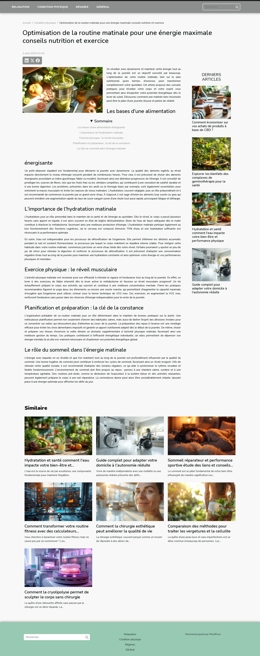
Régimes (82, 7)
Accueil (27, 23)
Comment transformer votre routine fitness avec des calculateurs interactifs (57, 531)
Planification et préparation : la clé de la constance (101, 143)
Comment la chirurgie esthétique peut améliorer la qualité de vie (125, 529)
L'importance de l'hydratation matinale (101, 132)
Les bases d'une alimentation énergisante (101, 127)
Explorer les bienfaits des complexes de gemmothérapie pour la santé (210, 179)
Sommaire (103, 121)
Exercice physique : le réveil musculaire (101, 138)
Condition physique (52, 7)
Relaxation (20, 7)
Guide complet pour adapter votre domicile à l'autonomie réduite (209, 288)
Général (102, 7)
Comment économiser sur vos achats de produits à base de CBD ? (210, 126)
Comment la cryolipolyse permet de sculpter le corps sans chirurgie (57, 594)
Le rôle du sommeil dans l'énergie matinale (101, 148)
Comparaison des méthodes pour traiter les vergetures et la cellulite (199, 529)
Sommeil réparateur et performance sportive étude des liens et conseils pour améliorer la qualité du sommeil (201, 465)
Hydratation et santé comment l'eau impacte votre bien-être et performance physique (208, 235)
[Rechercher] (221, 7)
